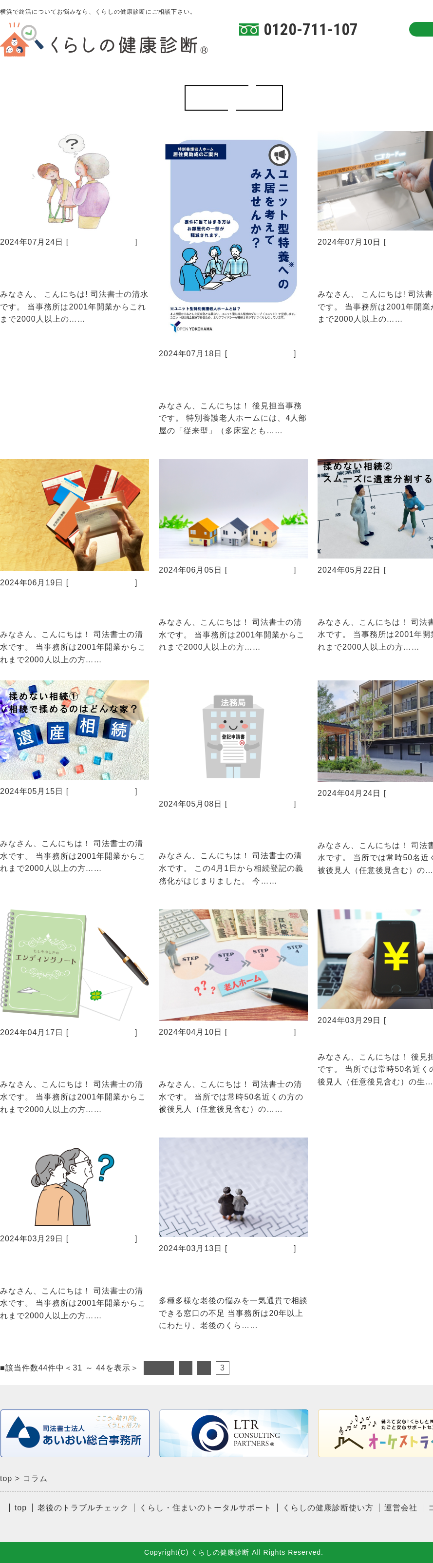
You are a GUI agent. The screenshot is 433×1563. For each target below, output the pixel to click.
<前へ (158, 1368)
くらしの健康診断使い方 (323, 50)
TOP (248, 50)
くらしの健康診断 (102, 242)
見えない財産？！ (360, 1038)
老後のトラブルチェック (83, 1508)
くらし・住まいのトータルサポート (205, 1508)
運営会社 (400, 1508)
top (21, 1508)
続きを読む (106, 319)
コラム (402, 50)
